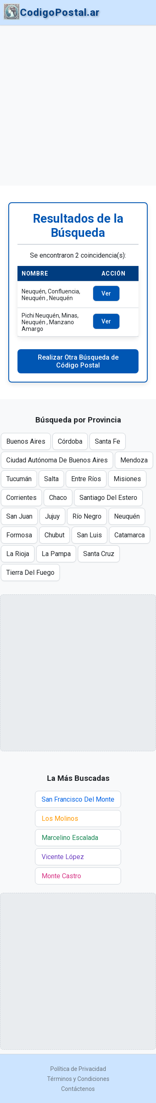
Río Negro (87, 516)
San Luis (89, 535)
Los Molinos (60, 818)
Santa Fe (107, 441)
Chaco (58, 498)
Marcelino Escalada (70, 838)
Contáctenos (78, 1089)
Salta (51, 479)
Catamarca (129, 535)
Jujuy (52, 516)
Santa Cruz (98, 554)
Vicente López (63, 857)
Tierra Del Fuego (30, 572)
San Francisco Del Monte (78, 799)
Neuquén (127, 516)
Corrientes (21, 498)
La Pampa (56, 554)
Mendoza (134, 460)
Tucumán (19, 479)
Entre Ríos (86, 479)
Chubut (54, 535)
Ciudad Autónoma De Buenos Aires (57, 460)
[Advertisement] (78, 105)
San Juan (19, 516)
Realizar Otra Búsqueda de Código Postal (78, 361)
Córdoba (70, 441)
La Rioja (17, 554)
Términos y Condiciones (78, 1079)
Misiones (127, 479)
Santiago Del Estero (108, 498)
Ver (106, 293)
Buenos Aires (25, 441)
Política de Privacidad (78, 1069)
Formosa (19, 535)
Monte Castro (61, 876)
